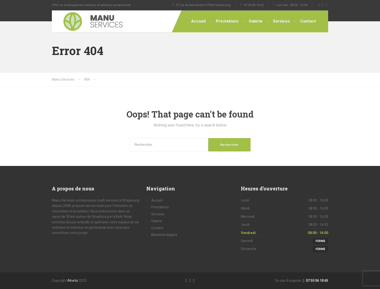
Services (281, 21)
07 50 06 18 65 (315, 280)
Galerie (255, 21)
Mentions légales (164, 235)
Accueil (198, 21)
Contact (308, 21)
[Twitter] (322, 5)
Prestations (227, 21)
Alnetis (72, 280)
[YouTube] (326, 5)
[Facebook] (318, 5)
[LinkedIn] (193, 280)
